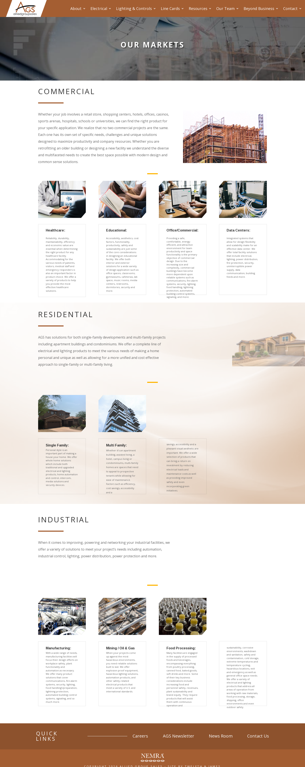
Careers (142, 734)
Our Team (225, 8)
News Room (221, 734)
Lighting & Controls (134, 8)
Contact (290, 8)
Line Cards (170, 8)
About (76, 8)
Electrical (98, 8)
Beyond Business (259, 8)
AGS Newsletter (179, 734)
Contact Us (258, 734)
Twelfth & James (203, 761)
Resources (198, 8)
